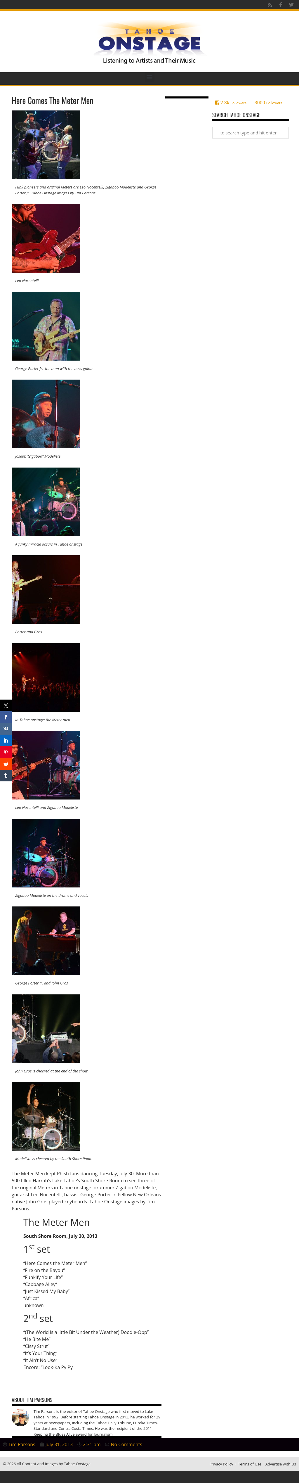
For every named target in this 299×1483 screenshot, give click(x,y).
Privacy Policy (221, 1464)
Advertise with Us (280, 1464)
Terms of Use (249, 1464)
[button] (149, 77)
